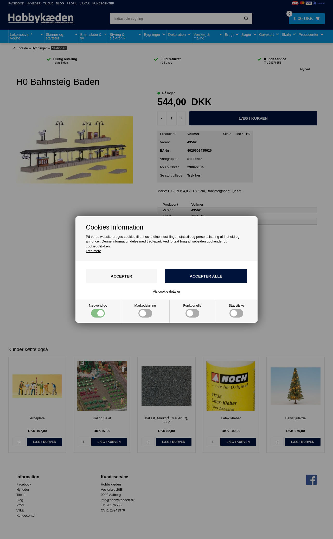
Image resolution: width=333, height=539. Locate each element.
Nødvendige (98, 311)
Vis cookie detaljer (166, 291)
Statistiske (236, 311)
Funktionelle (192, 311)
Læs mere (93, 251)
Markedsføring (145, 311)
